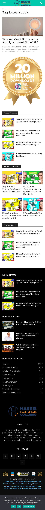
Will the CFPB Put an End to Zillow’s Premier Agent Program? (27, 347)
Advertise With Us (11, 481)
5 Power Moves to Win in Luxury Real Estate (32, 214)
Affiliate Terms (18, 486)
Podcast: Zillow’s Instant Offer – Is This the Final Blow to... (29, 323)
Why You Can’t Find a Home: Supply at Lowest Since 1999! (20, 41)
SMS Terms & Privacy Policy (22, 484)
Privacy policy (29, 506)
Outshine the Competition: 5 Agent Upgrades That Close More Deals (28, 133)
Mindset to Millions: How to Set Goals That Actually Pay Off (28, 143)
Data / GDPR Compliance (32, 488)
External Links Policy (32, 486)
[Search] (41, 3)
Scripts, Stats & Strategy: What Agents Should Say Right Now (29, 120)
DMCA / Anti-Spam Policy (13, 488)
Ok (13, 506)
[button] (4, 3)
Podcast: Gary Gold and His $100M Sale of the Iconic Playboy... (27, 335)
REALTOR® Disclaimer (26, 481)
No (19, 506)
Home (4, 9)
